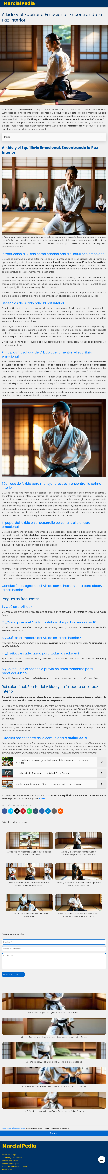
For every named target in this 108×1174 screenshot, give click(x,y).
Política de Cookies (10, 1161)
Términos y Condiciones (12, 1158)
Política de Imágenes (11, 1164)
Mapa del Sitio (8, 1170)
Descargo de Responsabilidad (14, 1167)
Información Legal (9, 1154)
